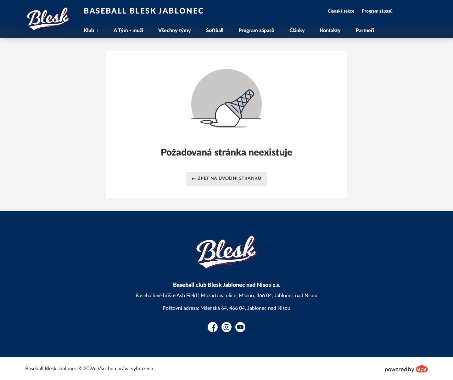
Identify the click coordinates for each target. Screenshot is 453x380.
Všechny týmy (174, 30)
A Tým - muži (128, 30)
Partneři (365, 30)
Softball (214, 30)
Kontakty (330, 30)
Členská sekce (341, 11)
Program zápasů (377, 11)
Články (297, 30)
